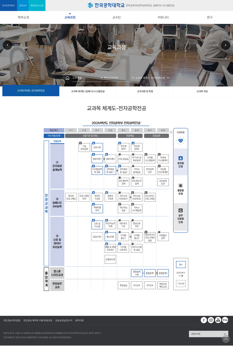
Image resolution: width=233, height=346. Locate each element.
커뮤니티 (163, 17)
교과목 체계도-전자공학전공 (150, 77)
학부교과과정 (111, 77)
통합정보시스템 (38, 5)
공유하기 (124, 67)
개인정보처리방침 (11, 320)
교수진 (116, 17)
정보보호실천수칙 (64, 320)
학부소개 (23, 17)
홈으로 (67, 78)
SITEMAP (228, 5)
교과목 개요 (202, 91)
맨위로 (226, 339)
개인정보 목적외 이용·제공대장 (37, 320)
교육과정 (69, 17)
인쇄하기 (109, 67)
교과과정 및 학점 (145, 91)
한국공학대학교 (8, 5)
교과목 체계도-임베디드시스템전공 (88, 91)
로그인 (220, 5)
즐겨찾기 (117, 67)
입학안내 (23, 5)
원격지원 (80, 320)
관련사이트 (195, 334)
